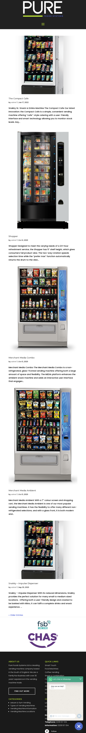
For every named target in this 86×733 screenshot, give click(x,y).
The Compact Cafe (19, 98)
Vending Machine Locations (22, 711)
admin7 (14, 102)
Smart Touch (50, 665)
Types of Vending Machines (22, 705)
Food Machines (51, 668)
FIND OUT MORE (21, 691)
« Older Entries (16, 615)
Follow (54, 731)
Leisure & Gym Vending (20, 702)
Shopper (13, 236)
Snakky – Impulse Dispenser (23, 583)
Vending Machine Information (23, 708)
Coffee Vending (52, 672)
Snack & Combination (54, 675)
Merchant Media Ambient (22, 490)
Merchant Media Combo (22, 357)
